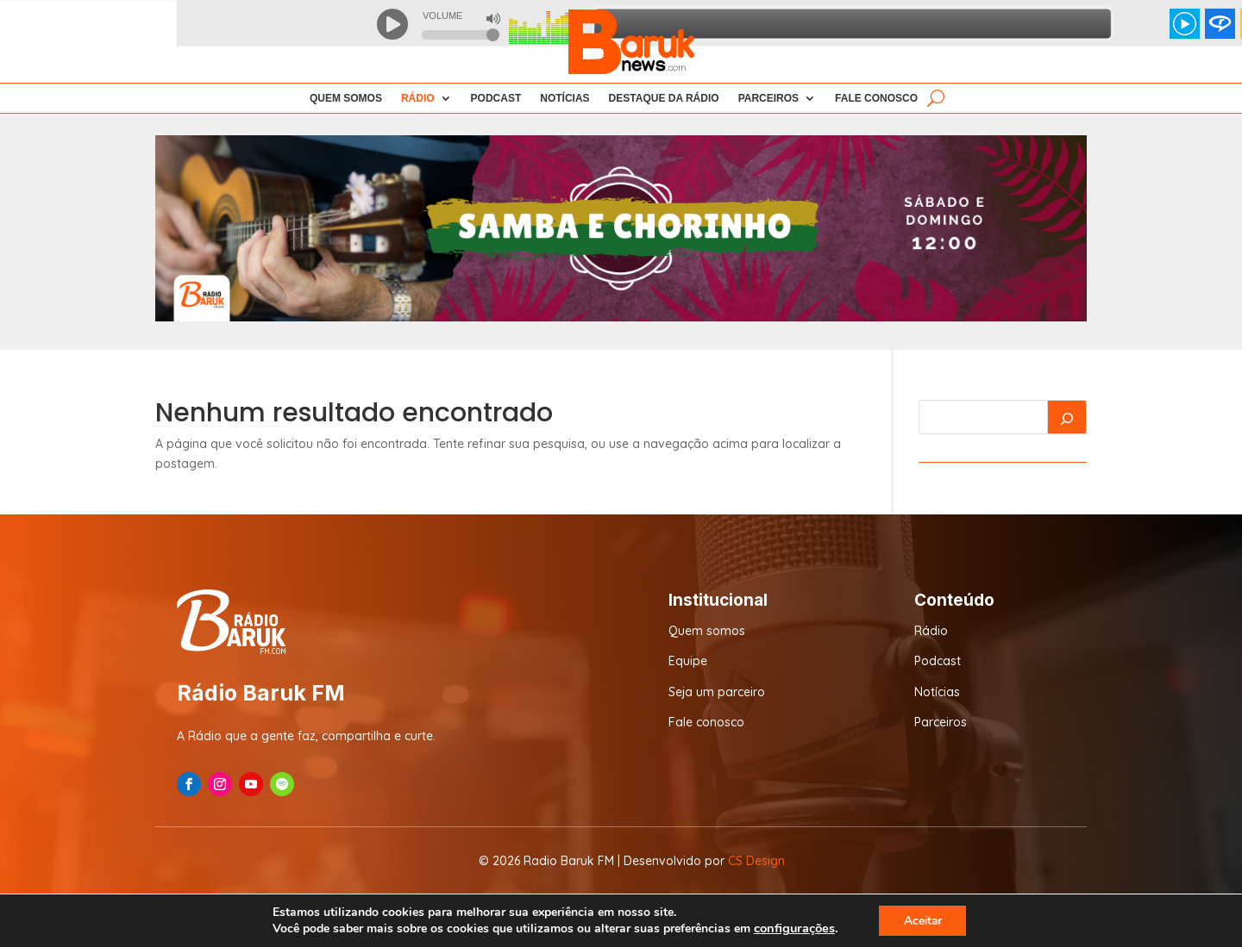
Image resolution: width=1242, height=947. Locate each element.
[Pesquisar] (1067, 417)
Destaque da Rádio (664, 98)
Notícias (564, 98)
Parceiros (768, 98)
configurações (791, 928)
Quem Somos (346, 98)
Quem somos (706, 631)
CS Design (756, 861)
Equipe (687, 661)
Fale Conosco (876, 98)
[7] (621, 317)
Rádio (931, 631)
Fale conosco (706, 722)
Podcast (496, 98)
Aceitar (923, 920)
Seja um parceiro (716, 692)
